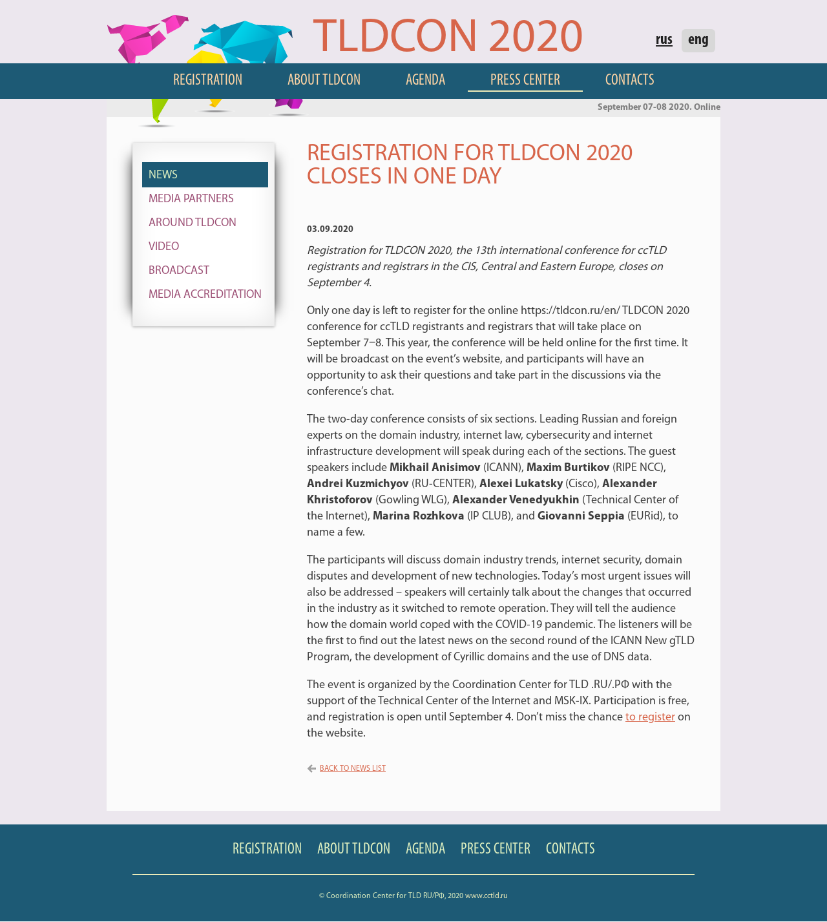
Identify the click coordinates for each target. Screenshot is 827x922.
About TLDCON (324, 81)
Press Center (525, 81)
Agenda (425, 81)
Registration (207, 81)
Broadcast (179, 271)
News (163, 175)
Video (164, 247)
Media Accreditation (205, 295)
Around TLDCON (192, 223)
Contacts (629, 81)
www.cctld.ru (486, 896)
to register (650, 717)
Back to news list (353, 769)
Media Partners (191, 199)
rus (664, 40)
